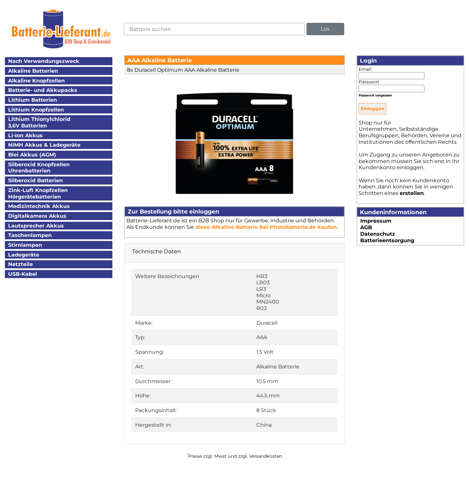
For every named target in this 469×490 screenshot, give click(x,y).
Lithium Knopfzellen (36, 110)
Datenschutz (377, 234)
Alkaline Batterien (33, 71)
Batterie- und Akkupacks (42, 90)
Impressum (375, 221)
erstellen (412, 193)
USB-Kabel (22, 274)
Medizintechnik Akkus (39, 206)
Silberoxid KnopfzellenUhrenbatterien (39, 167)
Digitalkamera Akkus (37, 216)
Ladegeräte (23, 255)
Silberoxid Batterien (35, 180)
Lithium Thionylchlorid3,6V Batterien (39, 122)
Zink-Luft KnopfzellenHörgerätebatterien (38, 193)
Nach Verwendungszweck (43, 61)
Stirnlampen (25, 245)
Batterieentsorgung (387, 240)
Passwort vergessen (375, 95)
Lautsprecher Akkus (36, 226)
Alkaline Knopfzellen (36, 81)
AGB (366, 227)
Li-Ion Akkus (25, 135)
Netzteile (20, 264)
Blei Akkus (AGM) (32, 155)
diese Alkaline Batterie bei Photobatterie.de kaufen (266, 227)
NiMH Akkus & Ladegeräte (44, 145)
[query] (214, 29)
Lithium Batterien (32, 100)
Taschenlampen (30, 235)
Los (325, 29)
